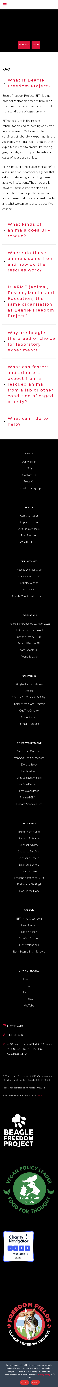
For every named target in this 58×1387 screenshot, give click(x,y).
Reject (35, 1382)
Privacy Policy (44, 1374)
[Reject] (54, 1374)
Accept (24, 1382)
